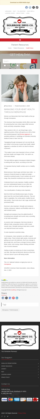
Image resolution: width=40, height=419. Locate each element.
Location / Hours (10, 13)
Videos (20, 65)
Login (27, 13)
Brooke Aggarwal (25, 134)
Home (9, 48)
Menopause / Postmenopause (10, 310)
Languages (8, 11)
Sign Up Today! (20, 13)
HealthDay (13, 290)
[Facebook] (26, 7)
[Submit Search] (34, 61)
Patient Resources (19, 48)
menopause (7, 264)
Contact (3, 368)
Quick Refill (30, 11)
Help (14, 11)
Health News (9, 65)
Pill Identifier (21, 11)
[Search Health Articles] (17, 61)
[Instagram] (30, 7)
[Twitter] (33, 7)
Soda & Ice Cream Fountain (8, 363)
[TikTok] (37, 7)
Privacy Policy (5, 377)
